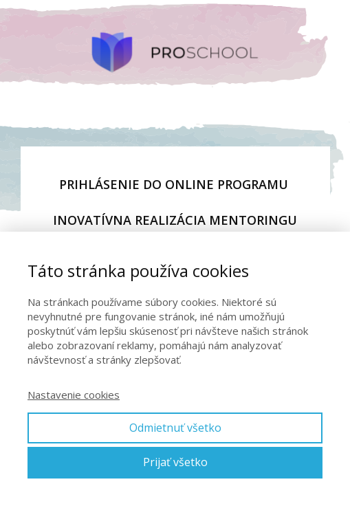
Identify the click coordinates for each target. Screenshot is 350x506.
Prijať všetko (175, 462)
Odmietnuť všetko (175, 427)
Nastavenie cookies (74, 395)
